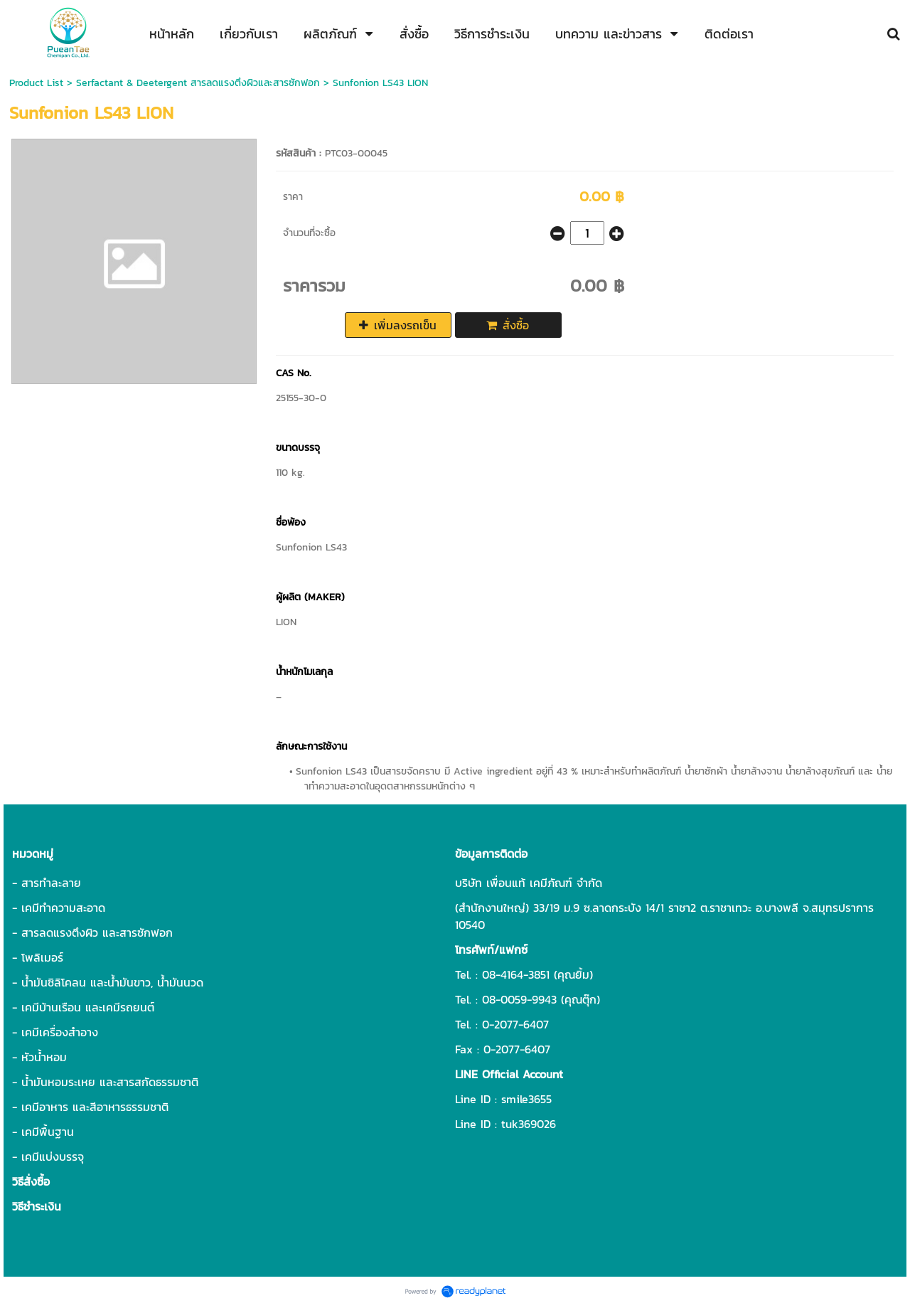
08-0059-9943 (519, 999)
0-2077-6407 (515, 1024)
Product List (36, 82)
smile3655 (526, 1098)
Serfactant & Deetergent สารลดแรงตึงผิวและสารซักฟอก (198, 82)
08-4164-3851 (516, 974)
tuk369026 (528, 1123)
